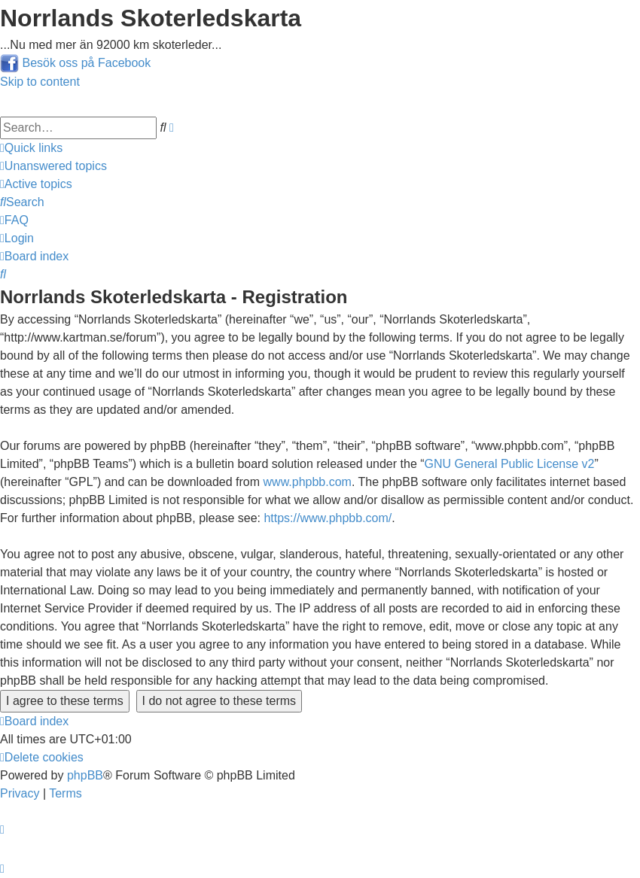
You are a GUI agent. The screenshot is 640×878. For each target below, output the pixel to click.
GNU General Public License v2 (510, 463)
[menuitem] (53, 165)
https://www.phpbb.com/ (328, 518)
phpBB (85, 775)
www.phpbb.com (308, 481)
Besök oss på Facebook (86, 62)
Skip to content (40, 81)
